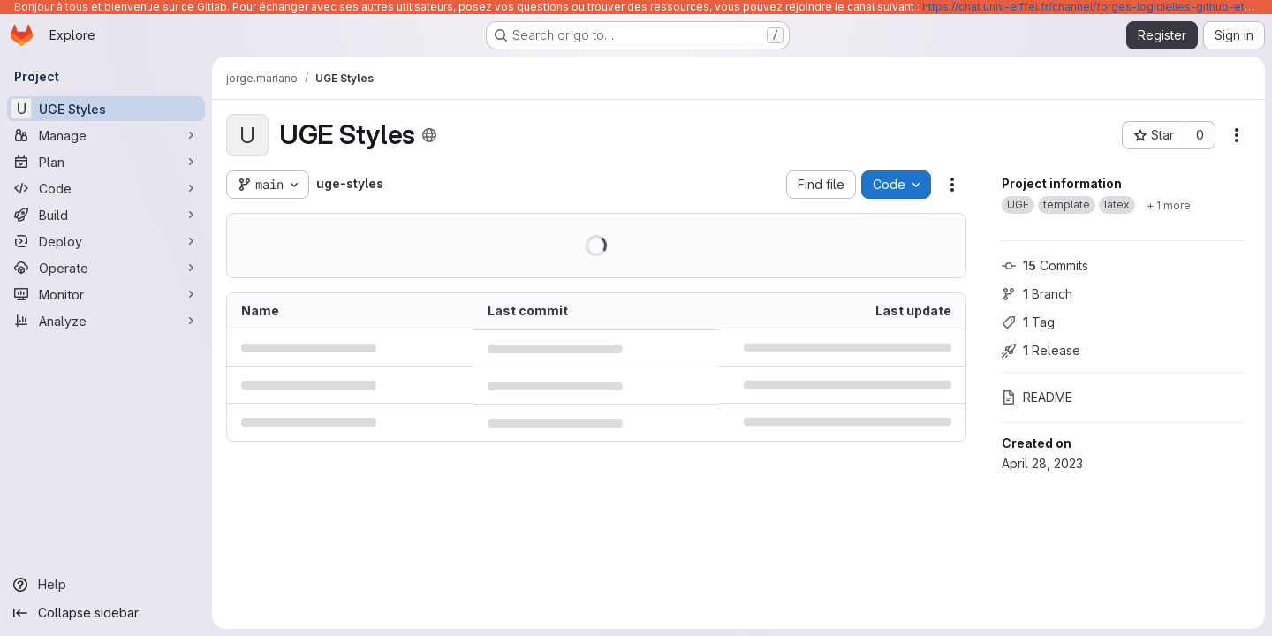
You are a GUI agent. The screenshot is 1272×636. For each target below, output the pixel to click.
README (1037, 397)
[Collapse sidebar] (106, 613)
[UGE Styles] (106, 108)
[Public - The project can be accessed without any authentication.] (429, 135)
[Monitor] (106, 294)
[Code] (106, 188)
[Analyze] (106, 320)
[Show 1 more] (1169, 205)
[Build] (106, 214)
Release (1041, 350)
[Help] (106, 584)
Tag (1028, 321)
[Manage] (106, 135)
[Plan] (106, 161)
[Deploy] (106, 241)
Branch (1037, 293)
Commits (1045, 265)
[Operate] (106, 267)
